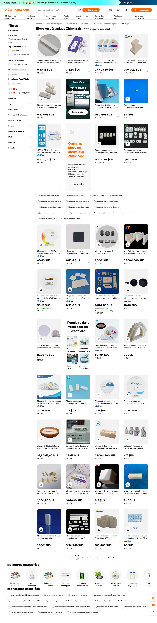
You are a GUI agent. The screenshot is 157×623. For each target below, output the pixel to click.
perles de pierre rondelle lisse (21, 612)
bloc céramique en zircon (48, 196)
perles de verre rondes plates (106, 201)
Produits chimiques (54, 24)
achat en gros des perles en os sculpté (82, 612)
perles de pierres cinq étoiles (58, 601)
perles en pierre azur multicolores (51, 213)
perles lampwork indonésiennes (117, 601)
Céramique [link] (125, 24)
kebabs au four (97, 196)
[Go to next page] (113, 557)
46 (108, 557)
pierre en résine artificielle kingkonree (24, 595)
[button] (79, 10)
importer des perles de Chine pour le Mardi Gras (28, 607)
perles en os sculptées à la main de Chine (108, 595)
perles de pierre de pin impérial (106, 207)
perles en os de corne (70, 219)
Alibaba (39, 24)
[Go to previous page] (71, 557)
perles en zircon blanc (53, 595)
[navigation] (20, 291)
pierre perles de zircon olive (49, 207)
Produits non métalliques (106, 24)
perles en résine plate (47, 219)
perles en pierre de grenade (49, 201)
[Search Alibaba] (56, 10)
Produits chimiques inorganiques (79, 24)
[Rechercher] (91, 10)
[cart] (119, 10)
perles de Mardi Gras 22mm (106, 607)
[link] (153, 598)
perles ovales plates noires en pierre (117, 213)
